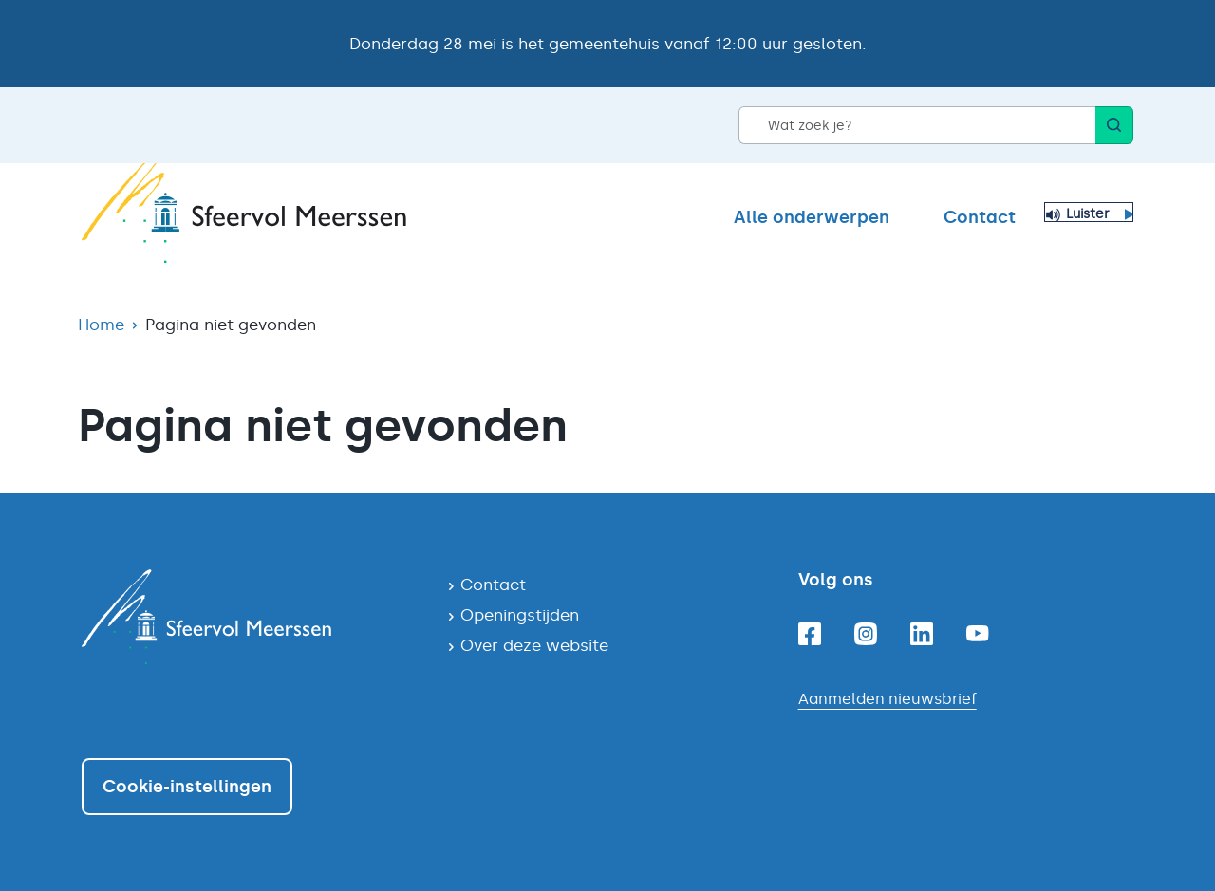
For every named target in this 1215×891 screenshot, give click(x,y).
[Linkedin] (921, 633)
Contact (980, 217)
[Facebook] (809, 633)
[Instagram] (865, 633)
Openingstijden (519, 614)
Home (101, 324)
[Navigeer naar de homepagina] (249, 616)
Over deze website (534, 645)
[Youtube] (977, 633)
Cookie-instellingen (187, 786)
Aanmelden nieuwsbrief (887, 699)
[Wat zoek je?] (916, 125)
